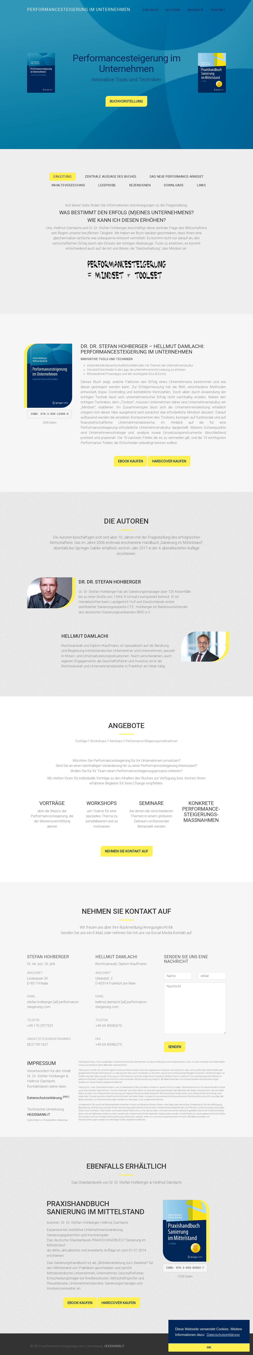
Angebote (195, 10)
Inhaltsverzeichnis (68, 185)
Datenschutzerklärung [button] (223, 1335)
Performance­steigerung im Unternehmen (78, 9)
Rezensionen (140, 185)
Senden (174, 1047)
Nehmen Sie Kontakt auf (126, 851)
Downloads (174, 185)
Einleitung (63, 176)
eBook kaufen (130, 461)
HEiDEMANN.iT (38, 1114)
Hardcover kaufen (169, 461)
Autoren (173, 10)
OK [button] (209, 1347)
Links (201, 185)
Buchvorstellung (126, 101)
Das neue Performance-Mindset (177, 176)
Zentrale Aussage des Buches (110, 176)
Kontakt (218, 10)
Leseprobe (107, 185)
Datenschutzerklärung (48, 1098)
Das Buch (150, 10)
